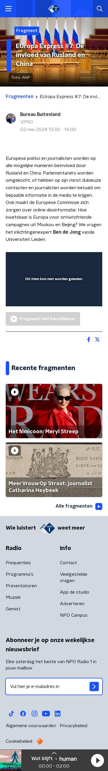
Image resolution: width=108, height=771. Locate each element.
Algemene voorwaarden (31, 725)
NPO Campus (74, 615)
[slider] (53, 296)
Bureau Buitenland (40, 114)
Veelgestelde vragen (73, 577)
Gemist (13, 609)
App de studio (74, 592)
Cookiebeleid (19, 741)
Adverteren (72, 603)
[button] (97, 760)
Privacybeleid (73, 725)
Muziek (13, 597)
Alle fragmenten (79, 506)
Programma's (19, 574)
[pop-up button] (71, 260)
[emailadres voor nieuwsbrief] (54, 686)
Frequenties (18, 562)
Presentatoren (21, 586)
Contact (68, 562)
